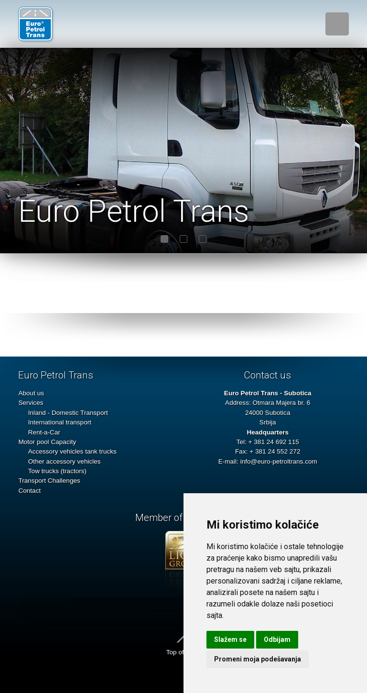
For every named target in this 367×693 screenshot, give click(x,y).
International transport (59, 422)
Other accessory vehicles (64, 461)
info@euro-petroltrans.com (278, 461)
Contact (29, 490)
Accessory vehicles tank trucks (72, 451)
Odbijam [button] (277, 639)
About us (31, 393)
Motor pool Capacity (47, 441)
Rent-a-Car (44, 432)
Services (30, 402)
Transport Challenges (49, 480)
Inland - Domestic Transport (68, 412)
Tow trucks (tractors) (57, 471)
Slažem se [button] (230, 639)
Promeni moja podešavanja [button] (257, 659)
